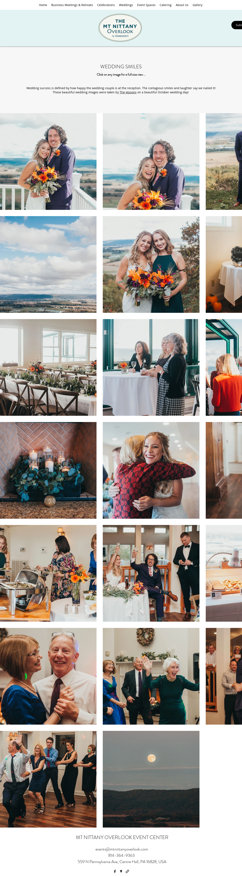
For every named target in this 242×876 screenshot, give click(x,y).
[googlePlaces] (121, 871)
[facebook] (115, 871)
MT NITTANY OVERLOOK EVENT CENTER (122, 837)
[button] (126, 5)
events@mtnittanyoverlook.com (121, 849)
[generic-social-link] (127, 871)
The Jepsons (128, 92)
